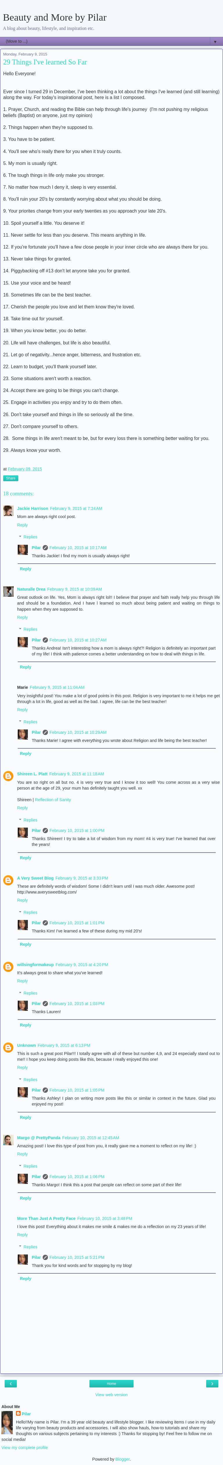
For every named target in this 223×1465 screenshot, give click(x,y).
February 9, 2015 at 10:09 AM (74, 589)
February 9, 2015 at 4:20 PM (81, 964)
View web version (111, 1394)
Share (10, 478)
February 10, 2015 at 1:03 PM (77, 1003)
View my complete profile (24, 1447)
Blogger (123, 1459)
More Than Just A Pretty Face (46, 1218)
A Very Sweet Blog (35, 878)
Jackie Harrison (32, 508)
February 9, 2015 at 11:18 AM (76, 774)
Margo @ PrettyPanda (38, 1137)
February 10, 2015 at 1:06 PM (77, 1176)
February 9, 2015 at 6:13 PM (64, 1045)
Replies (30, 537)
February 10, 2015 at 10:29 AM (78, 732)
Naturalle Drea (31, 589)
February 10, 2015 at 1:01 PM (77, 923)
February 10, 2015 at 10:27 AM (78, 640)
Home (111, 1384)
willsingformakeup (35, 964)
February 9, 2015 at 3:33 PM (81, 878)
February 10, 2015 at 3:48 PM (104, 1218)
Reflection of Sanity (53, 799)
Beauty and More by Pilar (55, 17)
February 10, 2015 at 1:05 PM (77, 1090)
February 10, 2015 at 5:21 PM (77, 1257)
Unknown (26, 1045)
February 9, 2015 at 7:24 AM (76, 508)
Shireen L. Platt (32, 774)
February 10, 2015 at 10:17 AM (78, 547)
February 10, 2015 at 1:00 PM (77, 830)
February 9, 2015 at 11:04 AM (57, 687)
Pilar (36, 547)
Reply (22, 525)
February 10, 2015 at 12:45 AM (90, 1137)
